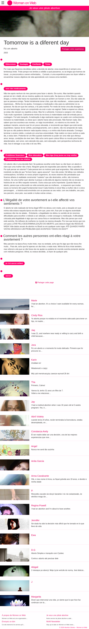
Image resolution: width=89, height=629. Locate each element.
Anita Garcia (37, 461)
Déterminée (11, 64)
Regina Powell (38, 505)
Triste (47, 64)
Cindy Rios (36, 315)
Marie (34, 300)
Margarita (36, 596)
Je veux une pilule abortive (44, 8)
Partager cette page (44, 282)
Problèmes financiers (15, 155)
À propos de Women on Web (14, 615)
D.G (33, 550)
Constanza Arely (39, 431)
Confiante (36, 64)
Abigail (34, 567)
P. (32, 490)
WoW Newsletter (53, 622)
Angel (34, 446)
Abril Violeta (37, 416)
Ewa (33, 535)
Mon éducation (35, 155)
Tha (33, 382)
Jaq (33, 330)
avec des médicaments (16, 89)
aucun (8, 276)
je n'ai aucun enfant (14, 263)
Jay (33, 402)
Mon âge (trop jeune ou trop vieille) (61, 155)
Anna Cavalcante (40, 476)
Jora (33, 345)
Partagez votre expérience (73, 49)
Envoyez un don (8, 622)
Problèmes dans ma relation (18, 159)
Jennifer (35, 520)
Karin (34, 359)
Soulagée (24, 64)
